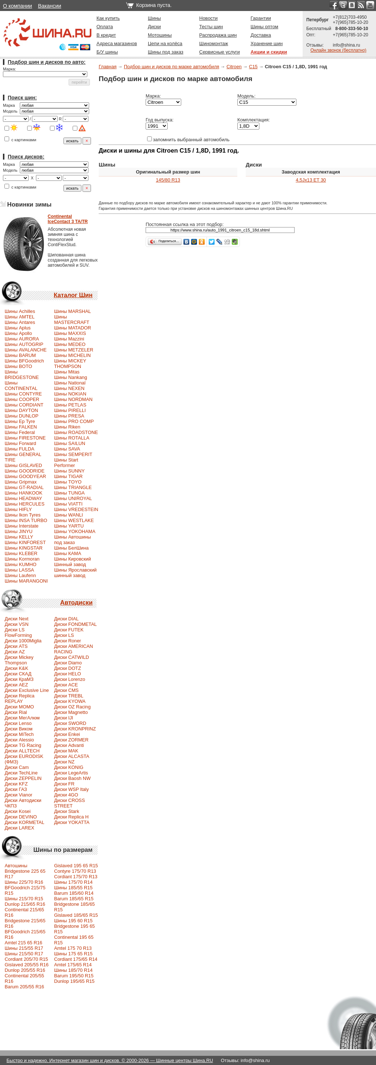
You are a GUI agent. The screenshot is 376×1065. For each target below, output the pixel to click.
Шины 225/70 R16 (24, 882)
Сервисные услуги (219, 52)
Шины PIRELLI (69, 410)
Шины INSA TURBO (26, 520)
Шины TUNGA (69, 493)
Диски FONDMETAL (75, 624)
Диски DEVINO (21, 817)
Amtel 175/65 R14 (72, 964)
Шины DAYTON (21, 410)
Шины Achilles (20, 311)
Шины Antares (20, 322)
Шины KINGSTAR (24, 548)
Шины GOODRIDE (24, 471)
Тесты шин (211, 26)
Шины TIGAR (68, 476)
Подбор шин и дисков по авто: (46, 62)
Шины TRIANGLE (73, 487)
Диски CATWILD (71, 657)
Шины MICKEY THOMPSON (70, 363)
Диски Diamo (68, 662)
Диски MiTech (19, 734)
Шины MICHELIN (72, 355)
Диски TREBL (68, 696)
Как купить (108, 18)
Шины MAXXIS (70, 333)
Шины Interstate (22, 526)
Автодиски (76, 602)
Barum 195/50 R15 (73, 975)
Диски (154, 26)
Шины (154, 18)
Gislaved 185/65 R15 (76, 915)
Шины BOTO (18, 366)
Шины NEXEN (69, 388)
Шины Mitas (66, 372)
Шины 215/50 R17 (24, 953)
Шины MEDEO (69, 344)
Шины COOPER (22, 399)
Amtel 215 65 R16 (23, 942)
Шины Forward (20, 443)
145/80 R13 (168, 180)
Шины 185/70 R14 (73, 970)
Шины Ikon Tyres (23, 515)
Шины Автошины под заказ (72, 539)
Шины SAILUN (69, 443)
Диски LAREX (19, 828)
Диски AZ (15, 651)
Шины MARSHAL (72, 311)
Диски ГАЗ (16, 789)
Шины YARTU (69, 526)
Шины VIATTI (68, 504)
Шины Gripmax (21, 482)
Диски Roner (67, 640)
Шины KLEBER (21, 553)
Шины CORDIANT (24, 405)
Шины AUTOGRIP (24, 344)
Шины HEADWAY (23, 498)
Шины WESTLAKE (74, 520)
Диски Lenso (18, 723)
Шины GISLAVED (23, 465)
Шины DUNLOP (22, 416)
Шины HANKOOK (24, 493)
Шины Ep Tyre (20, 421)
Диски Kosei (18, 811)
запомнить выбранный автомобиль (188, 139)
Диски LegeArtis (71, 773)
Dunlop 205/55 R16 (25, 970)
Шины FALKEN (21, 427)
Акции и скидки (269, 52)
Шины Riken (67, 427)
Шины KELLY (19, 537)
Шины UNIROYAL (73, 498)
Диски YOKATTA (71, 822)
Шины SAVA (67, 449)
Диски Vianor (18, 795)
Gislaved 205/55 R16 (27, 964)
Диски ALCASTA (71, 756)
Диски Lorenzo (69, 679)
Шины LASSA (19, 570)
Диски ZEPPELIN (23, 778)
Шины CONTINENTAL (21, 385)
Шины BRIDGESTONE (22, 374)
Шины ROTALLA (71, 438)
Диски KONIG (68, 767)
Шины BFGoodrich (24, 361)
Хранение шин (267, 43)
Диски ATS (16, 646)
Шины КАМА (67, 553)
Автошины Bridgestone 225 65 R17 (25, 871)
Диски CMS (66, 690)
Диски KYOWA (69, 701)
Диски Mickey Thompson (19, 659)
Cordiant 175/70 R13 (75, 876)
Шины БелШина (71, 548)
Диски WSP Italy (71, 789)
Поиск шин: (22, 98)
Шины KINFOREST (25, 542)
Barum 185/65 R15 (73, 898)
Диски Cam (17, 767)
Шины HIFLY (18, 509)
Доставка (261, 35)
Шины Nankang (70, 377)
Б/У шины (107, 52)
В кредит (106, 35)
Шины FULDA (19, 449)
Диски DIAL (66, 618)
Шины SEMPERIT (73, 454)
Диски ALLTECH (22, 751)
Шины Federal (20, 432)
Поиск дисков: (26, 157)
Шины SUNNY (69, 471)
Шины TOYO (67, 482)
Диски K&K (16, 668)
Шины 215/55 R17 (24, 948)
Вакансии (49, 6)
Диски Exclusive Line (27, 690)
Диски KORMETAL (24, 822)
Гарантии (261, 18)
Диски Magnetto (71, 712)
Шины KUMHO (20, 564)
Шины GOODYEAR (25, 476)
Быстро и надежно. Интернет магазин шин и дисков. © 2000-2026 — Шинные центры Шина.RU (110, 1060)
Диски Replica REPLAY (19, 698)
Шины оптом (264, 26)
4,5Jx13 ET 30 (311, 180)
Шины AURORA (22, 339)
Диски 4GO (66, 795)
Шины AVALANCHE (26, 350)
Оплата (104, 26)
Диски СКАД (18, 673)
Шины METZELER (73, 350)
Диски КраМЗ (19, 679)
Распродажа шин (218, 35)
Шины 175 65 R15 (73, 953)
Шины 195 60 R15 (73, 920)
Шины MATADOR (72, 328)
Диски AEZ (16, 684)
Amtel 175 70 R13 (72, 948)
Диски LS (64, 635)
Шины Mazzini (69, 339)
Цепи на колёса (165, 43)
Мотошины (160, 35)
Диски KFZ (16, 784)
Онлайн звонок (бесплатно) (338, 50)
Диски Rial (16, 712)
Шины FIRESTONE (25, 438)
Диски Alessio (19, 740)
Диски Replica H (71, 817)
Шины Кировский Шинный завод (72, 561)
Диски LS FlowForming (18, 632)
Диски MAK (66, 751)
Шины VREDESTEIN (76, 509)
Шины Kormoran (22, 559)
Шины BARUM (20, 355)
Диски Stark (66, 811)
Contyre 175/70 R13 (75, 871)
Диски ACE (66, 684)
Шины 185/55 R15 (73, 887)
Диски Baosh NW (72, 778)
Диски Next (17, 618)
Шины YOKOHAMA (74, 531)
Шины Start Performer (66, 462)
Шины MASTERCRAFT (71, 319)
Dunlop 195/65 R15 (74, 981)
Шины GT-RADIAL (24, 487)
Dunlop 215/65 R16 (25, 904)
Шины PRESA (69, 416)
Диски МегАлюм (22, 718)
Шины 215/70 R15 (24, 898)
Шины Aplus (18, 328)
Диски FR (64, 784)
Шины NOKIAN (70, 394)
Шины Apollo (18, 333)
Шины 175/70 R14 (73, 882)
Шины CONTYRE (23, 394)
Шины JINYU (19, 531)
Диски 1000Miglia (23, 640)
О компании (17, 6)
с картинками (20, 140)
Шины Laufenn (20, 575)
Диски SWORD (70, 723)
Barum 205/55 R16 (24, 986)
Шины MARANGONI (26, 581)
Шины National (69, 383)
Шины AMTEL (19, 317)
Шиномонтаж (213, 43)
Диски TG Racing (23, 745)
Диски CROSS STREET (69, 803)
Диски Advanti (69, 745)
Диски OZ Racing (72, 707)
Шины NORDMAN (73, 399)
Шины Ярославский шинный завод (75, 572)
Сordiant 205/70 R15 (26, 959)
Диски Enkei (67, 734)
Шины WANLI (68, 515)
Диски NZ (64, 762)
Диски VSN (17, 624)
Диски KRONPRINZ (75, 729)
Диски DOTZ (67, 668)
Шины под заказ (165, 52)
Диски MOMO (19, 707)
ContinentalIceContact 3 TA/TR (68, 219)
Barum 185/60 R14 (73, 893)
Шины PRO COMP (74, 421)
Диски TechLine (21, 773)
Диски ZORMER (71, 740)
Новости (208, 18)
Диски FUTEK (68, 629)
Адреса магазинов (116, 43)
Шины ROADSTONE (76, 432)
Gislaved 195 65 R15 (76, 865)
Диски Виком (19, 729)
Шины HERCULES (24, 504)
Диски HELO (67, 673)
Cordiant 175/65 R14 (75, 959)
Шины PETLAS (70, 405)
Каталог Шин (73, 295)
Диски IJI (63, 718)
